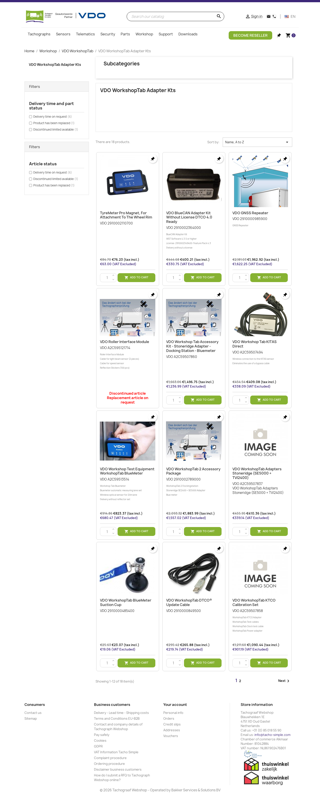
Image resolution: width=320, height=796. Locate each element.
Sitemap (30, 718)
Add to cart (136, 277)
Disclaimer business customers (118, 769)
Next (284, 681)
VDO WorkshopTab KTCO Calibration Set (254, 602)
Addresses (171, 730)
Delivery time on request (52, 117)
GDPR (98, 746)
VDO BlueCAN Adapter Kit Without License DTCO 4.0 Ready (189, 217)
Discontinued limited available (55, 129)
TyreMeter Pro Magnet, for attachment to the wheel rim (126, 215)
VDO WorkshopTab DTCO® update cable (189, 602)
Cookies (100, 740)
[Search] (175, 16)
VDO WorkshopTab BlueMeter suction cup (125, 602)
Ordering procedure (109, 764)
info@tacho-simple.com (272, 735)
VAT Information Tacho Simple (116, 752)
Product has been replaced (54, 123)
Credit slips (172, 724)
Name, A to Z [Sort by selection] (257, 142)
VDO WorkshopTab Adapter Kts (55, 64)
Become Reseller (250, 35)
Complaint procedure (110, 758)
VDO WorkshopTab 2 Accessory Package (193, 471)
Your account (175, 704)
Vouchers (170, 736)
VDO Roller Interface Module (124, 341)
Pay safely (101, 735)
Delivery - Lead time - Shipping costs (121, 713)
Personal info (173, 713)
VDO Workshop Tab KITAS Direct (254, 344)
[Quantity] (107, 277)
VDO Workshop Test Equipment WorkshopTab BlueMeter (127, 471)
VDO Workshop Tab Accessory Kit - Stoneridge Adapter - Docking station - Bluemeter (192, 346)
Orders (168, 718)
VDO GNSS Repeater (250, 212)
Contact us (33, 713)
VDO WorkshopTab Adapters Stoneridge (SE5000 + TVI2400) (257, 473)
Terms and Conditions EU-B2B (117, 718)
